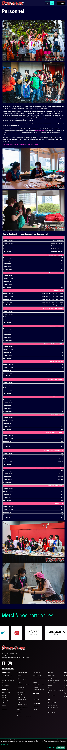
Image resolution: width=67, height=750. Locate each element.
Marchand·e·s (36, 699)
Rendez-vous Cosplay (22, 704)
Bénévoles (4, 697)
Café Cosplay (51, 675)
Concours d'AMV (37, 675)
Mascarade (35, 687)
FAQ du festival (52, 712)
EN (47, 3)
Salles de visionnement (22, 707)
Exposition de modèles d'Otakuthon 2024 (22, 679)
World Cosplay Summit (38, 689)
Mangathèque (51, 688)
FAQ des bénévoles (52, 705)
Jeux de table (20, 689)
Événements (36, 672)
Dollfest (19, 682)
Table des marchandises (54, 692)
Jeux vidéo (19, 694)
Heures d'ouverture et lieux (8, 678)
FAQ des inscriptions (53, 707)
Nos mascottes (5, 685)
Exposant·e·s (5, 700)
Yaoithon (19, 709)
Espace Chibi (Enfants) (53, 680)
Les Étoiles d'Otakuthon (38, 684)
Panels (18, 702)
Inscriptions (5, 689)
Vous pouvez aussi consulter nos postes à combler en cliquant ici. (20, 144)
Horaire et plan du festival (8, 680)
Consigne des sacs (52, 678)
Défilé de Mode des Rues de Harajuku (39, 679)
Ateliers (19, 675)
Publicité (35, 709)
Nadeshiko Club (21, 697)
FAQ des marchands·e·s (54, 710)
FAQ (49, 699)
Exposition (36, 693)
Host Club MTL (51, 683)
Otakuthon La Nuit (21, 699)
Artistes (35, 697)
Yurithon (19, 712)
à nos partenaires (27, 615)
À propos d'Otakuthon (7, 675)
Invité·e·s (4, 709)
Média (3, 702)
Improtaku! (35, 682)
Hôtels (3, 683)
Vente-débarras (52, 695)
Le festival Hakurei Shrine (23, 684)
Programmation (22, 672)
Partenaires (36, 703)
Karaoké (50, 685)
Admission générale (6, 692)
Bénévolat (4, 695)
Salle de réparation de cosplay (55, 690)
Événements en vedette (24, 716)
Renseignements (6, 672)
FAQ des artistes (52, 702)
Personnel (4, 705)
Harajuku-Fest (20, 687)
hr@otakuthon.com (40, 130)
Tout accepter (61, 747)
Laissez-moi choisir (50, 747)
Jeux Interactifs (21, 692)
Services (50, 672)
